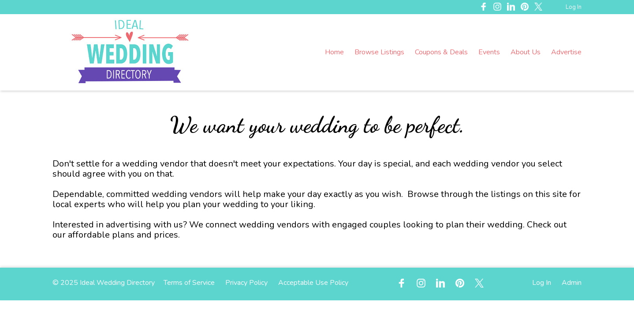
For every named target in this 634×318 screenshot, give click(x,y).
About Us (526, 52)
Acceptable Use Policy (313, 283)
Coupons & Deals (441, 52)
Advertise (566, 52)
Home (334, 52)
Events (489, 52)
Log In (574, 7)
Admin (572, 283)
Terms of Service (189, 283)
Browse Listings (379, 52)
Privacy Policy (246, 283)
